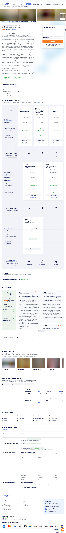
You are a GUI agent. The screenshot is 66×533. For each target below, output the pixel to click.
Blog (2, 501)
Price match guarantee (27, 502)
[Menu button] (63, 4)
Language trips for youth (6, 509)
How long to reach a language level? (9, 506)
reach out (38, 102)
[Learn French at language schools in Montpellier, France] (21, 7)
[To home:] (5, 496)
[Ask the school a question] (62, 529)
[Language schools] (7, 7)
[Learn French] (13, 7)
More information (25, 140)
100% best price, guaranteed (14, 21)
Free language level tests (6, 505)
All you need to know (6, 508)
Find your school (36, 4)
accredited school (13, 86)
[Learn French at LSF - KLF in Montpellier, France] (26, 7)
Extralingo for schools (27, 505)
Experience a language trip (46, 4)
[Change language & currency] (62, 1)
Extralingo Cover (26, 504)
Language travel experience (7, 504)
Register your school (27, 506)
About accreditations (6, 510)
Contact (24, 508)
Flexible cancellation (33, 21)
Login (24, 501)
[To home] (5, 4)
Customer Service (56, 4)
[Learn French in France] (16, 7)
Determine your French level (8, 120)
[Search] (28, 4)
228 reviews (14, 29)
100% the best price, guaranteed (12, 155)
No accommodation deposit (24, 21)
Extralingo (4, 0)
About (3, 502)
